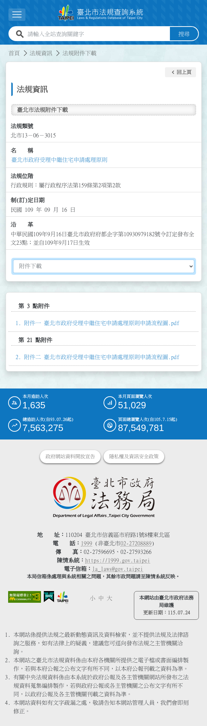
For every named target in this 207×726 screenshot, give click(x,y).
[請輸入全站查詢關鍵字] (97, 34)
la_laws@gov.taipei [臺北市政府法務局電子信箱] (117, 569)
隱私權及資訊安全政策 (134, 456)
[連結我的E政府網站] (49, 596)
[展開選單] (16, 14)
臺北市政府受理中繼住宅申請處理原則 (59, 160)
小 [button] (92, 598)
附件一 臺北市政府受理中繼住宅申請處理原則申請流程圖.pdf (101, 323)
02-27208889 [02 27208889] (136, 543)
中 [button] (101, 598)
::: (4, 49)
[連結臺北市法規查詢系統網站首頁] (101, 13)
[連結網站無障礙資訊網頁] (24, 597)
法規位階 (22, 176)
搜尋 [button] (184, 34)
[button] (180, 72)
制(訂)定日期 (28, 200)
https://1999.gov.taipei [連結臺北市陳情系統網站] (117, 560)
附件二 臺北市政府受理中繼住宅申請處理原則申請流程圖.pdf (101, 357)
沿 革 (22, 224)
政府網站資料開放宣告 (70, 456)
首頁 (14, 53)
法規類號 (22, 126)
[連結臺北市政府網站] (62, 597)
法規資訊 (41, 53)
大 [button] (109, 598)
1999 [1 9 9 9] (86, 543)
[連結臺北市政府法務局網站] (103, 497)
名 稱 (22, 150)
